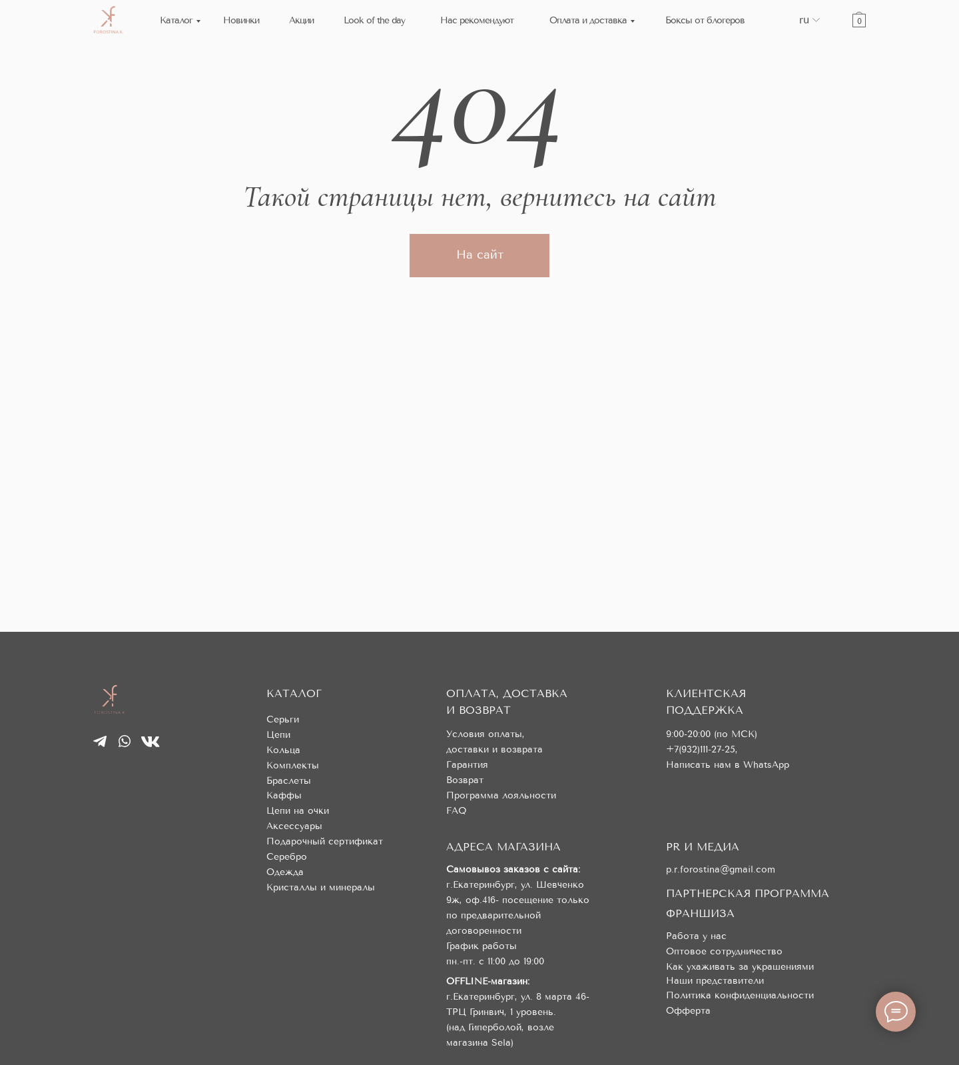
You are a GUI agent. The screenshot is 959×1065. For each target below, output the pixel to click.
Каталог (176, 20)
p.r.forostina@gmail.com (720, 869)
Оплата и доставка (588, 20)
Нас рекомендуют (476, 20)
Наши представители (715, 980)
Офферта (688, 1010)
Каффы (284, 795)
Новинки (241, 20)
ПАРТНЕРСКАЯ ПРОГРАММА (747, 893)
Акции (301, 20)
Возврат (464, 780)
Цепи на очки (297, 810)
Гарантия (467, 764)
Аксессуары (294, 826)
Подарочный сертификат (324, 841)
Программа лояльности (501, 795)
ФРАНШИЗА (700, 913)
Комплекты (292, 765)
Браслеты (288, 780)
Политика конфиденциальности (740, 995)
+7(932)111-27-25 (700, 749)
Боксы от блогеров (705, 20)
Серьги (282, 719)
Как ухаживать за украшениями (740, 966)
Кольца (283, 750)
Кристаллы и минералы (320, 887)
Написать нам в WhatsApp (727, 764)
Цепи (278, 734)
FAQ (456, 810)
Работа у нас (696, 936)
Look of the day (374, 20)
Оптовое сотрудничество (724, 951)
